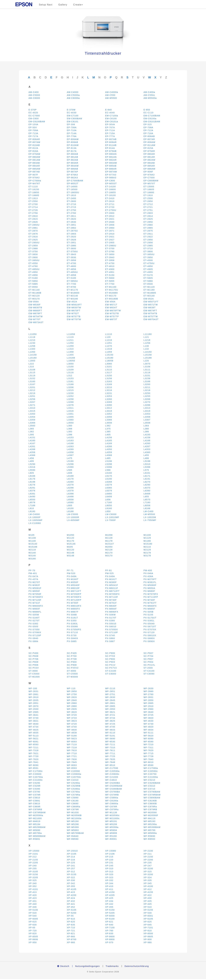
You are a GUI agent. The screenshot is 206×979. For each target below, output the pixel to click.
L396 (69, 434)
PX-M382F (34, 585)
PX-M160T (72, 579)
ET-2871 (110, 231)
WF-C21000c (36, 780)
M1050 (70, 535)
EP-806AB (149, 136)
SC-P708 (72, 659)
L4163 (70, 440)
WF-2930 (33, 709)
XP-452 (71, 907)
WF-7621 (33, 753)
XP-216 (71, 860)
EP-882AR (111, 160)
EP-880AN (111, 154)
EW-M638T (150, 307)
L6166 (32, 476)
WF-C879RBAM (37, 812)
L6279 (108, 485)
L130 (146, 346)
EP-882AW (149, 160)
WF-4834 (149, 730)
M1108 (32, 538)
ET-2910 (110, 234)
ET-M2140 (72, 296)
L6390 (147, 491)
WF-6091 (33, 741)
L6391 (32, 493)
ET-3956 (71, 260)
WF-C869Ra (73, 806)
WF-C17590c (36, 771)
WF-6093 (72, 741)
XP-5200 (71, 913)
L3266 (147, 399)
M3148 (70, 555)
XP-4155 (148, 892)
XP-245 (109, 865)
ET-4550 (33, 263)
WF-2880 (72, 706)
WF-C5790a (73, 792)
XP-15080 (110, 851)
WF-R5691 (34, 839)
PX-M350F (72, 582)
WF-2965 (33, 712)
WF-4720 (72, 724)
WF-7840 (149, 759)
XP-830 (109, 933)
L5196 (108, 461)
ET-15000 (149, 186)
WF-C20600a (74, 774)
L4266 (108, 446)
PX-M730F (111, 600)
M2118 (32, 550)
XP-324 (148, 877)
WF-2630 (149, 688)
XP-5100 (33, 910)
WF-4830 (72, 730)
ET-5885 (33, 284)
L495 (31, 461)
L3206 (70, 387)
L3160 (32, 381)
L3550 (70, 423)
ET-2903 (71, 234)
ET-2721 (148, 207)
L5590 (32, 470)
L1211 (70, 340)
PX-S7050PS (74, 629)
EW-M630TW (74, 307)
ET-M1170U (111, 290)
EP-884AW (73, 166)
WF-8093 (72, 765)
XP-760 (109, 930)
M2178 (147, 553)
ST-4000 (71, 671)
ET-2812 (110, 216)
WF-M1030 (73, 812)
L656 (108, 499)
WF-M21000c (112, 818)
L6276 (32, 485)
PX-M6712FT (112, 591)
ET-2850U (34, 225)
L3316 (70, 411)
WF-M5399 (73, 827)
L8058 (147, 505)
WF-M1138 (111, 812)
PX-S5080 (72, 626)
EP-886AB (72, 169)
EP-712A (148, 130)
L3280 (108, 405)
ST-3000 (33, 671)
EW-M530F (35, 304)
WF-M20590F (151, 815)
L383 (69, 431)
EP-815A (148, 148)
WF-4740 (72, 727)
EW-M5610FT (74, 304)
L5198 (147, 461)
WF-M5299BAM (37, 827)
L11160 (148, 334)
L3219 (32, 393)
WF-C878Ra (150, 806)
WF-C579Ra (73, 795)
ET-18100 (110, 195)
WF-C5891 (34, 800)
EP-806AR (34, 139)
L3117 (108, 372)
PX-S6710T (150, 626)
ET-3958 (110, 260)
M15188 (33, 547)
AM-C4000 (72, 92)
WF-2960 (149, 709)
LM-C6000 (111, 514)
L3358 (147, 417)
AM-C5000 (34, 95)
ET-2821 (110, 219)
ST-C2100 (110, 671)
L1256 (147, 343)
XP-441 (71, 904)
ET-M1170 (72, 290)
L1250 (70, 343)
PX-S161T (72, 617)
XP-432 (71, 901)
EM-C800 (34, 118)
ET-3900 (33, 257)
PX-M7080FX (36, 597)
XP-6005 (33, 919)
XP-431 (33, 901)
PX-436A (148, 576)
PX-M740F (149, 600)
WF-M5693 (73, 830)
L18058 (109, 361)
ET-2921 (110, 237)
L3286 (147, 405)
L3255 (147, 396)
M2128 (109, 550)
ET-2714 (33, 207)
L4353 (147, 449)
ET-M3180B (111, 299)
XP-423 (33, 898)
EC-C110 (149, 112)
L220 (146, 361)
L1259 (70, 346)
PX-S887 (110, 641)
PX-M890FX (111, 612)
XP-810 (148, 930)
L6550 (32, 499)
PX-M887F (72, 612)
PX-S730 (72, 635)
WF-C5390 (34, 789)
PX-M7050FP (74, 594)
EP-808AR (111, 142)
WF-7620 (149, 750)
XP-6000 (110, 916)
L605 (31, 473)
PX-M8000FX (36, 606)
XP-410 (109, 886)
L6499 (108, 496)
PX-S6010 (110, 626)
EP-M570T (149, 183)
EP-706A (72, 127)
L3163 (108, 381)
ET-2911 (148, 234)
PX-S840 (33, 638)
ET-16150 (34, 189)
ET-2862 (71, 228)
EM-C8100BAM (37, 121)
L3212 (32, 390)
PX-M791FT (150, 603)
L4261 (32, 446)
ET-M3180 (72, 299)
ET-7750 (110, 284)
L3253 (108, 396)
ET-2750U (110, 210)
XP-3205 (33, 877)
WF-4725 (110, 724)
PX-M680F (149, 591)
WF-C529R (35, 786)
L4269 (70, 449)
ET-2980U (110, 245)
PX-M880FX (73, 609)
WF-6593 (33, 744)
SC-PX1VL (149, 665)
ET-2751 (148, 210)
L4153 (70, 437)
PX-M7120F (35, 600)
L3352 (108, 414)
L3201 (32, 387)
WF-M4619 (34, 821)
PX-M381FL (150, 582)
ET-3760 (110, 251)
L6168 (70, 476)
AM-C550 (110, 95)
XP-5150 (110, 910)
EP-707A (110, 127)
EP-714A (72, 133)
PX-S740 (110, 635)
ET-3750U (72, 251)
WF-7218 (72, 747)
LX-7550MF (150, 520)
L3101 (108, 366)
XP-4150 (110, 892)
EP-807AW (34, 142)
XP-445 (148, 904)
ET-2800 (110, 213)
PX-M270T (34, 582)
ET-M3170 (34, 299)
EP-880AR (149, 154)
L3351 (70, 414)
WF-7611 (110, 750)
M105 (32, 535)
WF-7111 (110, 744)
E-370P (33, 110)
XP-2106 (110, 854)
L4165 (108, 440)
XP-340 (33, 883)
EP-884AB (149, 163)
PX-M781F (111, 603)
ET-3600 (71, 248)
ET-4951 (110, 272)
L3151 (147, 375)
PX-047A (33, 576)
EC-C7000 (34, 115)
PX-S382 (33, 623)
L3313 (147, 408)
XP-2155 (33, 860)
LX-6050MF (73, 520)
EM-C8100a (150, 118)
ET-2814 (148, 216)
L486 (146, 458)
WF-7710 (72, 753)
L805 (69, 505)
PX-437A (33, 579)
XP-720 (33, 930)
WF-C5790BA (112, 792)
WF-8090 (33, 765)
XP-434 (109, 901)
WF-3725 (149, 715)
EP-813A (72, 148)
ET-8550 (33, 287)
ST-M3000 (72, 677)
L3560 (32, 426)
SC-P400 (33, 653)
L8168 (147, 508)
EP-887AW (111, 172)
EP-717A (33, 136)
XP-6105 (148, 919)
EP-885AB (111, 166)
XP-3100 (148, 868)
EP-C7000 (149, 177)
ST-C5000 (34, 674)
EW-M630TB (35, 307)
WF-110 (71, 688)
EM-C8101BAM (152, 121)
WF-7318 (33, 750)
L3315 (32, 411)
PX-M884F (111, 609)
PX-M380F (111, 582)
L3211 (147, 387)
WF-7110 (72, 744)
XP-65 (32, 927)
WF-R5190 (111, 836)
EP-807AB (111, 139)
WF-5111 (149, 733)
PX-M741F (34, 603)
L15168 (71, 358)
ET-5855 (110, 281)
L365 (31, 428)
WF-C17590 (111, 768)
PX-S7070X (150, 629)
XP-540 (33, 916)
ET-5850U (72, 281)
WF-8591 (33, 768)
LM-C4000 (34, 514)
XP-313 (109, 871)
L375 (108, 428)
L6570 (147, 499)
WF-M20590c (112, 815)
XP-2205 (33, 862)
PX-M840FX (150, 606)
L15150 (109, 355)
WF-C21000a (151, 777)
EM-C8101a (111, 121)
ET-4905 (148, 269)
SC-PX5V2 (73, 668)
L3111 (147, 369)
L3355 (70, 417)
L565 (69, 470)
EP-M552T (72, 183)
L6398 (70, 493)
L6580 (70, 502)
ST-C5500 (72, 674)
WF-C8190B (150, 800)
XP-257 (71, 868)
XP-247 (148, 865)
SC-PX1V (110, 665)
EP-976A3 (72, 175)
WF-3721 (110, 715)
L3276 (70, 405)
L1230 (32, 343)
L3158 (147, 378)
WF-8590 (149, 765)
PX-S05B (149, 612)
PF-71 (70, 570)
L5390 (70, 467)
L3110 (108, 369)
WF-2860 (72, 703)
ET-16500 (72, 189)
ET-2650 (148, 201)
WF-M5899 (111, 833)
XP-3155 (71, 874)
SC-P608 (33, 656)
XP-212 (33, 857)
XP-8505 (33, 936)
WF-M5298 (73, 824)
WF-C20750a (36, 777)
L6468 (147, 493)
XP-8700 (71, 939)
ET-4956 (33, 275)
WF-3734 (110, 718)
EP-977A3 (110, 175)
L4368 (108, 455)
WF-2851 (33, 703)
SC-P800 (110, 659)
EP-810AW (73, 145)
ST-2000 (148, 668)
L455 (146, 455)
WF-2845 (110, 700)
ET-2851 (71, 225)
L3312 (108, 408)
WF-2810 (33, 697)
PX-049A (110, 576)
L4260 (147, 443)
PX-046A (148, 573)
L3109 (70, 369)
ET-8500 (148, 284)
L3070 (147, 364)
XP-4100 (148, 886)
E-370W (71, 110)
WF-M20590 (150, 812)
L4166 (147, 440)
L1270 (108, 346)
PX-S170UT (150, 617)
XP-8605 (148, 936)
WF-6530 (110, 741)
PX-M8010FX (74, 606)
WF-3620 (72, 712)
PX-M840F (111, 606)
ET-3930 (71, 257)
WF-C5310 (149, 786)
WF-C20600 (35, 774)
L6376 (32, 491)
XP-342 (71, 883)
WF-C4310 (73, 780)
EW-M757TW (151, 316)
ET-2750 (71, 210)
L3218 (147, 390)
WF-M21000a (74, 818)
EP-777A (110, 136)
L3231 (108, 393)
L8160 (108, 508)
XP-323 (109, 877)
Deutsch (63, 966)
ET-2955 (110, 242)
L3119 (32, 375)
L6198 (32, 482)
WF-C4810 (111, 780)
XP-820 (33, 933)
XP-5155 (148, 910)
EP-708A (148, 127)
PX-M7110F (111, 597)
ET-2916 (33, 237)
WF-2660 (149, 691)
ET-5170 (148, 275)
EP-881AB (72, 157)
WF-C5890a (111, 797)
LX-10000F (35, 517)
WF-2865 (149, 703)
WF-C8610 (34, 803)
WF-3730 (33, 718)
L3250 (147, 393)
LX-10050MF (36, 520)
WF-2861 (110, 703)
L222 (31, 364)
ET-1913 (33, 198)
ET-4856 (71, 269)
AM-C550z (149, 95)
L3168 (70, 384)
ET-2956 (148, 242)
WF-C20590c (151, 771)
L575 (146, 470)
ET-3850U (149, 254)
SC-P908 (72, 665)
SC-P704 (149, 656)
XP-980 (148, 942)
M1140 (32, 541)
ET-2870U (72, 231)
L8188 (70, 511)
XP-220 (109, 860)
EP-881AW (34, 160)
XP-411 (109, 889)
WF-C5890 (73, 797)
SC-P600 (110, 653)
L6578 (32, 502)
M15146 (71, 544)
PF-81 (108, 570)
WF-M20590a (36, 815)
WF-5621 (33, 738)
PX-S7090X (35, 632)
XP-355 (71, 886)
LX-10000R (73, 517)
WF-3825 (110, 721)
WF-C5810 (34, 797)
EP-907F (33, 175)
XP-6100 (110, 919)
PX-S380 (110, 620)
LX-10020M (150, 517)
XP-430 (148, 898)
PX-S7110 (72, 632)
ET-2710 (71, 204)
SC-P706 (33, 659)
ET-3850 (110, 254)
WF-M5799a (35, 833)
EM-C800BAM (74, 118)
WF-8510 (110, 765)
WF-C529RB (74, 786)
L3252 (70, 396)
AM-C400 (34, 92)
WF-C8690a (111, 803)
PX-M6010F (73, 588)
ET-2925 (33, 239)
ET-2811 (71, 216)
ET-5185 (71, 278)
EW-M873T (111, 319)
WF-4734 (33, 727)
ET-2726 (33, 210)
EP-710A (72, 130)
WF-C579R (35, 795)
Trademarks (112, 966)
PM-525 (109, 573)
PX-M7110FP (151, 597)
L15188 (148, 358)
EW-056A (34, 301)
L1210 (32, 340)
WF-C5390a (73, 789)
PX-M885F (149, 609)
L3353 (147, 414)
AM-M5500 (111, 98)
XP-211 (148, 854)
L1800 (32, 361)
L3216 (108, 390)
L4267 (147, 446)
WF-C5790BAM (152, 792)
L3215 (70, 390)
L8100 (70, 508)
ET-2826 (33, 222)
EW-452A (72, 301)
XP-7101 (148, 927)
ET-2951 (71, 242)
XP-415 (71, 892)
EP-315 (148, 124)
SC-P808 (33, 662)
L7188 (32, 505)
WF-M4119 (149, 818)
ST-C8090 (149, 674)
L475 (69, 458)
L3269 (108, 402)
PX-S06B (72, 615)
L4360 (147, 452)
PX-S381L (149, 620)
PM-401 (33, 573)
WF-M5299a (150, 824)
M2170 (109, 553)
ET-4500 (148, 260)
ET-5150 (110, 275)
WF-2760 (149, 694)
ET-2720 (110, 207)
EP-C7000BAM (75, 180)
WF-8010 (149, 762)
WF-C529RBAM (113, 786)
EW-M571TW (151, 304)
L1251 (108, 343)
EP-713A (33, 133)
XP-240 (33, 865)
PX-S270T (34, 620)
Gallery (62, 4)
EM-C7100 (72, 115)
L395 (31, 434)
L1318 (108, 349)
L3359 (32, 420)
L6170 (108, 476)
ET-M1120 (149, 287)
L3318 (108, 411)
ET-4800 (71, 266)
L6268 (108, 482)
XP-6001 (148, 916)
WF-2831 (149, 697)
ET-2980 (71, 245)
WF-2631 (33, 691)
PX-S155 (148, 615)
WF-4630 (149, 721)
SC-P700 (72, 656)
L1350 (32, 352)
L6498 (70, 496)
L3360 (70, 420)
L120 (108, 337)
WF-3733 (72, 718)
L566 (108, 470)
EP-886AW (149, 169)
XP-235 (148, 862)
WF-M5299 (111, 824)
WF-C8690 (73, 803)
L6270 (147, 482)
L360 (69, 426)
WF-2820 (72, 697)
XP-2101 (33, 854)
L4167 (32, 443)
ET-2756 (33, 213)
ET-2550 (33, 201)
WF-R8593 (149, 839)
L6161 (147, 473)
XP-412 (148, 889)
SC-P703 (110, 656)
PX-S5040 (149, 623)
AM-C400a (149, 92)
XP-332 (109, 880)
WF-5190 (72, 735)
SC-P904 (149, 662)
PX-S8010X (150, 635)
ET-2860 (148, 225)
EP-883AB (34, 163)
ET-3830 (33, 254)
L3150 (108, 375)
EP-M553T (111, 183)
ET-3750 (33, 251)
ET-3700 (110, 248)
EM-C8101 (72, 121)
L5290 (32, 464)
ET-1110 (33, 186)
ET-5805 (148, 278)
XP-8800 (110, 939)
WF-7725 (110, 756)
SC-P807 (149, 659)
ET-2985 (148, 245)
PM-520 (71, 573)
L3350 (32, 414)
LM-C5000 (72, 514)
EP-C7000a (35, 180)
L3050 (70, 364)
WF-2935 (72, 709)
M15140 (33, 544)
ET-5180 (33, 278)
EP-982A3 (72, 177)
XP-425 (109, 898)
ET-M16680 (111, 293)
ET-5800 (110, 278)
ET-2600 (71, 201)
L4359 (108, 452)
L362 (108, 426)
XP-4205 (110, 895)
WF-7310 (110, 747)
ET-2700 (33, 204)
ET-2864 (110, 228)
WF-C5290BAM (152, 783)
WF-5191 (110, 735)
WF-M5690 (34, 830)
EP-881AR (149, 157)
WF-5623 (72, 738)
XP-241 (71, 865)
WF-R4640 (73, 836)
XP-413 (33, 892)
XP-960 (71, 942)
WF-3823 (72, 721)
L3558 (147, 423)
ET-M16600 (73, 293)
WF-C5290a (73, 783)
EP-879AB (111, 151)
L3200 (147, 384)
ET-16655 (110, 192)
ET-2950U (34, 242)
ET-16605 (149, 189)
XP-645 (148, 924)
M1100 (147, 535)
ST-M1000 (34, 677)
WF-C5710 (149, 789)
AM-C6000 (34, 98)
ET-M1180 (149, 290)
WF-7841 (33, 762)
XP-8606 (33, 939)
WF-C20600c (112, 774)
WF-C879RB (150, 809)
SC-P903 (110, 662)
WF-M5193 (149, 821)
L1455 (70, 355)
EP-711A (110, 130)
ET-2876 (33, 234)
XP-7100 (110, 927)
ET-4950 (33, 272)
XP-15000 (34, 851)
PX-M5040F (73, 585)
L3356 (108, 417)
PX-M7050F (35, 594)
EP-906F (148, 172)
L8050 (108, 505)
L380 (146, 428)
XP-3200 (148, 874)
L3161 (70, 381)
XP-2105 (71, 854)
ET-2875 (148, 231)
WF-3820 (149, 718)
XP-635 (71, 924)
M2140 (32, 553)
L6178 (70, 479)
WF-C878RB (35, 809)
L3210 (108, 387)
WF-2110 (110, 688)
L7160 (108, 502)
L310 (31, 366)
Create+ (78, 4)
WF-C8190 (73, 800)
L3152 (32, 378)
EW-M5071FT (151, 301)
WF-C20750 (150, 774)
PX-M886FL (35, 612)
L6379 (108, 491)
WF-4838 (72, 733)
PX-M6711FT (74, 591)
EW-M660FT (35, 310)
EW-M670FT (74, 310)
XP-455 (109, 907)
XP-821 (71, 933)
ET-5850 (33, 281)
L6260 (70, 482)
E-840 (108, 110)
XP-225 (71, 862)
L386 (146, 431)
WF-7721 (72, 756)
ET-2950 (148, 239)
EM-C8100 (111, 118)
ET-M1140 (34, 290)
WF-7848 (110, 762)
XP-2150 (148, 857)
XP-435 (148, 901)
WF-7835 (110, 759)
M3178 (147, 555)
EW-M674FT (150, 310)
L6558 (70, 499)
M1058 (109, 535)
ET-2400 (71, 198)
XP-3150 (33, 874)
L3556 (108, 423)
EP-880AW (34, 157)
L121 (146, 337)
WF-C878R (111, 806)
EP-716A (148, 133)
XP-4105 (71, 889)
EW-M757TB (74, 316)
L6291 (32, 488)
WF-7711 (110, 753)
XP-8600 (110, 936)
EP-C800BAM (151, 180)
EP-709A (33, 130)
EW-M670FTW (113, 310)
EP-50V (33, 127)
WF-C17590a (151, 768)
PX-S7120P (35, 635)
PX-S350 (72, 620)
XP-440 (33, 904)
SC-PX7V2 (111, 668)
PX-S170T (110, 617)
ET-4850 (148, 266)
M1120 (70, 538)
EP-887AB (34, 172)
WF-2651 (110, 691)
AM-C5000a (73, 95)
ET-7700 (71, 284)
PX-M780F (72, 603)
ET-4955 (148, 272)
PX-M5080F (150, 585)
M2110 (147, 547)
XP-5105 (71, 910)
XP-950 (33, 942)
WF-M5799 (149, 830)
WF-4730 (149, 724)
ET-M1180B (35, 293)
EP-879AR (149, 151)
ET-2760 (71, 213)
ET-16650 (34, 192)
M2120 (70, 550)
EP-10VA (33, 124)
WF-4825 (33, 730)
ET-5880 (148, 281)
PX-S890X (149, 641)
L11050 (33, 334)
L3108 (32, 369)
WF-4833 (110, 730)
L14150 (148, 352)
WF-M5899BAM (37, 836)
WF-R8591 (111, 839)
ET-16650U (73, 192)
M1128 (109, 538)
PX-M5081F (35, 588)
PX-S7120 (149, 632)
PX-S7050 (34, 629)
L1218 (147, 340)
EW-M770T (35, 319)
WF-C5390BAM (113, 789)
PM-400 (148, 570)
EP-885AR (149, 166)
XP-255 (33, 868)
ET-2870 (33, 231)
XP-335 (148, 880)
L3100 (70, 366)
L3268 (70, 402)
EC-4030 (72, 112)
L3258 (70, 399)
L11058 (71, 334)
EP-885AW (34, 169)
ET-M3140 (149, 296)
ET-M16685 (150, 293)
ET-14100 (110, 186)
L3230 (70, 393)
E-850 (147, 110)
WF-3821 (33, 721)
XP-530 (148, 913)
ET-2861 (33, 228)
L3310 (32, 408)
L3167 (32, 384)
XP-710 (71, 927)
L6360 (108, 488)
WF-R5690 (149, 836)
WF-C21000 (111, 777)
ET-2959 (33, 245)
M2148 (70, 553)
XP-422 (148, 895)
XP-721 (71, 930)
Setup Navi (45, 4)
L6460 (108, 493)
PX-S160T (34, 617)
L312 (69, 375)
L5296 (70, 464)
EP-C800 (110, 180)
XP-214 (71, 857)
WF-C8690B (150, 803)
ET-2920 (71, 237)
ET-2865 (148, 228)
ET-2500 (148, 198)
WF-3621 (110, 712)
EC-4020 (33, 112)
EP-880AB (72, 154)
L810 (31, 508)
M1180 (147, 541)
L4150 (147, 434)
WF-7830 (72, 759)
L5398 (147, 467)
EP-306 (71, 124)
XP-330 (71, 880)
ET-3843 (71, 254)
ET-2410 (110, 198)
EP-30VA (110, 124)
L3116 (70, 372)
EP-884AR (34, 166)
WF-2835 (33, 700)
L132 (146, 349)
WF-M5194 (34, 824)
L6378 (70, 491)
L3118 (147, 372)
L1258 (32, 346)
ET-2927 (110, 239)
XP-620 (71, 922)
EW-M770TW (74, 319)
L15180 (109, 358)
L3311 (70, 408)
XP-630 (33, 924)
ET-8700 (71, 287)
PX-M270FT (150, 579)
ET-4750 (110, 263)
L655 (146, 496)
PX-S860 (110, 638)
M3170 (109, 555)
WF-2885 (110, 706)
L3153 (70, 378)
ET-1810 (71, 195)
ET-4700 (71, 263)
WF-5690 (110, 738)
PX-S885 (72, 641)
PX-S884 (33, 641)
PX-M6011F (111, 588)
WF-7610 (72, 750)
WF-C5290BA (112, 783)
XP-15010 (72, 851)
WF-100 (33, 688)
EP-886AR (111, 169)
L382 (31, 431)
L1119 (70, 337)
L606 (69, 473)
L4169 (108, 443)
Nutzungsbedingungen (87, 966)
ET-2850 (148, 222)
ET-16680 (149, 192)
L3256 (32, 399)
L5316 (32, 467)
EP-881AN (111, 157)
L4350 (108, 449)
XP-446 (33, 907)
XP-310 (109, 868)
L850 (108, 511)
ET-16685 (34, 195)
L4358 (70, 452)
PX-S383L (72, 623)
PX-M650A (149, 588)
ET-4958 (71, 275)
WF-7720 (33, 756)
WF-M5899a (150, 833)
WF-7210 (149, 744)
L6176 (32, 479)
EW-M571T (111, 304)
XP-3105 (33, 871)
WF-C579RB (112, 795)
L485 (108, 458)
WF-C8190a (111, 800)
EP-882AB (72, 160)
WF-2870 (33, 706)
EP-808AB (72, 142)
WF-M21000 (35, 818)
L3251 (32, 396)
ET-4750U (149, 263)
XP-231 (109, 862)
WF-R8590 (73, 839)
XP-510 (148, 907)
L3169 (108, 384)
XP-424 (71, 898)
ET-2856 (110, 225)
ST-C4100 (149, 671)
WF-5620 (149, 735)
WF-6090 (149, 738)
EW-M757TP (112, 316)
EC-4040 (110, 112)
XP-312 (71, 871)
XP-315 (148, 871)
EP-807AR (149, 139)
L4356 (32, 452)
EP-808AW (149, 142)
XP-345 (148, 883)
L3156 (108, 378)
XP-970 (109, 942)
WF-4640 (33, 724)
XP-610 (71, 919)
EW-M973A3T (36, 322)
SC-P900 (72, 662)
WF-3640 (149, 712)
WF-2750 (72, 694)
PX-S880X (149, 638)
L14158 (33, 355)
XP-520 (33, 913)
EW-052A (149, 299)
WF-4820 (149, 727)
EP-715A (110, 133)
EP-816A (33, 151)
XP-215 (109, 857)
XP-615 (33, 922)
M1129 (147, 538)
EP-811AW (149, 145)
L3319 (147, 411)
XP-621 (109, 922)
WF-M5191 (111, 821)
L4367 (70, 455)
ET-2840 (110, 222)
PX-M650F (34, 591)
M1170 (70, 541)
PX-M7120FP (74, 600)
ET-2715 (71, 207)
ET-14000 (72, 186)
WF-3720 (72, 715)
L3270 (147, 402)
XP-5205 (110, 913)
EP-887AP (72, 172)
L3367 (147, 420)
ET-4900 (110, 269)
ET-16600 (110, 189)
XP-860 (71, 936)
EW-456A (110, 301)
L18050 (71, 361)
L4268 (32, 449)
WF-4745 (110, 727)
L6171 (147, 476)
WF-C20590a (112, 771)
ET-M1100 (110, 287)
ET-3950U (34, 260)
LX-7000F (110, 520)
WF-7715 (149, 753)
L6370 (147, 488)
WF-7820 (33, 759)
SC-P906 (33, 665)
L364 (146, 426)
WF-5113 (33, 735)
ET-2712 (148, 204)
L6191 (147, 479)
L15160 (33, 358)
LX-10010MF (112, 517)
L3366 (108, 420)
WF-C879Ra (112, 809)
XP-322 (71, 877)
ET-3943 (110, 257)
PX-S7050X (111, 629)
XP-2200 (148, 860)
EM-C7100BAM (152, 115)
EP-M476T (34, 183)
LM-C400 (149, 511)
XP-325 (33, 880)
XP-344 (109, 883)
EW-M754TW (36, 316)
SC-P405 (72, 653)
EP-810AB (34, 145)
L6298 (70, 488)
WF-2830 (110, 697)
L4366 (32, 455)
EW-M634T (111, 307)
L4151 (32, 437)
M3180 (32, 558)
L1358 (70, 352)
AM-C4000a (111, 92)
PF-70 (32, 570)
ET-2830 (71, 222)
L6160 (108, 473)
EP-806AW (73, 139)
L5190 (70, 461)
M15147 (109, 544)
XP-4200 (71, 895)
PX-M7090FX (74, 597)
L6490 (32, 496)
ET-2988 (33, 248)
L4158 (147, 437)
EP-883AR (72, 163)
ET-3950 (148, 257)
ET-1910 (148, 195)
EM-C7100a (111, 115)
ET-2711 (110, 204)
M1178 (109, 541)
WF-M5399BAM (152, 827)
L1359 (108, 352)
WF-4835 (33, 733)
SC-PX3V (34, 668)
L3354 (32, 417)
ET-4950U (72, 272)
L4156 (108, 437)
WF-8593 (72, 768)
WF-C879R (73, 809)
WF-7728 (149, 756)
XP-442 (109, 904)
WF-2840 (72, 700)
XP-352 (33, 886)
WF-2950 (110, 709)
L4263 (70, 446)
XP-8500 (148, 933)
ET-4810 (110, 266)
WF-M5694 (111, 830)
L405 (108, 434)
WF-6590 (149, 741)
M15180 (148, 544)
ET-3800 (148, 251)
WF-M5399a (112, 827)
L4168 (70, 443)
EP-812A (33, 148)
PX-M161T (111, 579)
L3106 (147, 366)
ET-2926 (71, 239)
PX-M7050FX (112, 594)
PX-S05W (34, 615)
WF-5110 (110, 733)
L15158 (148, 355)
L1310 (70, 349)
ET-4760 (33, 266)
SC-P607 (149, 653)
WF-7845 (72, 762)
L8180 (32, 511)
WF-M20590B (74, 815)
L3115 (32, 372)
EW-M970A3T (151, 319)
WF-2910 (149, 706)
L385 (108, 431)
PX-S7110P (111, 632)
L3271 (32, 405)
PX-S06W (110, 615)
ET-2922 (148, 237)
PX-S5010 (110, 623)
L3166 (147, 381)
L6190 (108, 479)
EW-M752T (73, 313)
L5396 (108, 467)
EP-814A (110, 148)
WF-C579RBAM (152, 795)
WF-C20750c (74, 777)
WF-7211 (33, 747)
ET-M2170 (110, 296)
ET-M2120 (34, 296)
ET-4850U (34, 269)
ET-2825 (148, 219)
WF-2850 (149, 700)
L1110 (108, 334)
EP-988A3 (110, 177)
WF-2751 (110, 694)
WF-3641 (33, 715)
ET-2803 (148, 213)
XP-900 (148, 939)
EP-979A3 (34, 177)
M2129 (147, 550)
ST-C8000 (110, 674)
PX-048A (72, 576)
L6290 (147, 485)
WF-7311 (149, 747)
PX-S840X (72, 638)
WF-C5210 (149, 780)
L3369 (32, 423)
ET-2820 (71, 219)
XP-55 (70, 916)
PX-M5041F (111, 585)
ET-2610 (110, 201)
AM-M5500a (150, 98)
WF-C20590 (73, 771)
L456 (31, 458)
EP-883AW (111, 163)
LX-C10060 (35, 523)
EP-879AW (34, 154)
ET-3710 (148, 248)
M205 (70, 547)
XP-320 (109, 874)
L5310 (147, 464)
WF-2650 (72, 691)
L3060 (108, 364)
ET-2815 (33, 219)
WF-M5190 (73, 821)
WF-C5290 (34, 783)
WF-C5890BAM (152, 797)
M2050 (109, 547)
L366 (69, 428)
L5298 (108, 464)
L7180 (147, 502)
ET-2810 (33, 216)
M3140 (32, 555)
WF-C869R (35, 806)
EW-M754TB (150, 313)
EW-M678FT (35, 313)
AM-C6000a (73, 98)
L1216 (108, 340)
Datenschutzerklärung (137, 966)
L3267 (32, 402)
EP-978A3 (149, 175)
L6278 (70, 485)
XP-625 (148, 922)
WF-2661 (33, 694)
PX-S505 (33, 626)
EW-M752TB (112, 313)
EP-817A (72, 151)
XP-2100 (148, 851)
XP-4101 (33, 889)
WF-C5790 (34, 792)
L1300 (32, 349)
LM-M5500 (149, 514)
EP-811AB (111, 145)
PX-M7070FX (151, 594)
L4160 (32, 440)
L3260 (108, 399)
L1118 (32, 337)
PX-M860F (34, 609)
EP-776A (72, 136)
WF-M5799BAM (75, 833)
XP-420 (33, 895)
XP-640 (109, 924)
